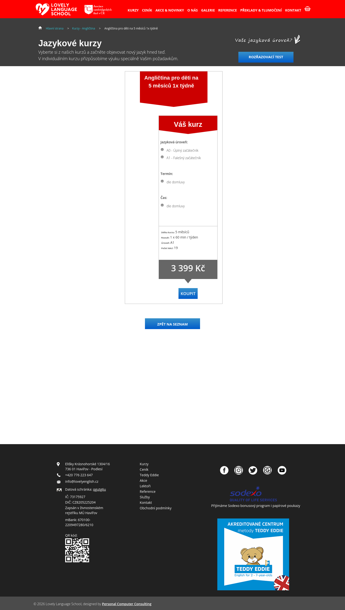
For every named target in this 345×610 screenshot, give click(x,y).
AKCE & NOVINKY (169, 10)
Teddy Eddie (149, 475)
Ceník (144, 469)
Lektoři (145, 486)
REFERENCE (227, 10)
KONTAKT (293, 10)
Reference (147, 491)
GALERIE (208, 10)
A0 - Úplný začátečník (182, 150)
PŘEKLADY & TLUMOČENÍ (261, 10)
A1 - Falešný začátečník (184, 158)
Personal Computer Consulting (126, 604)
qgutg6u (99, 489)
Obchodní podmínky (155, 508)
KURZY (133, 10)
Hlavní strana (54, 28)
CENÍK (147, 10)
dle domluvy (176, 182)
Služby (145, 497)
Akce (143, 480)
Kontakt (146, 502)
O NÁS (192, 10)
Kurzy (144, 464)
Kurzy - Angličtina (83, 28)
